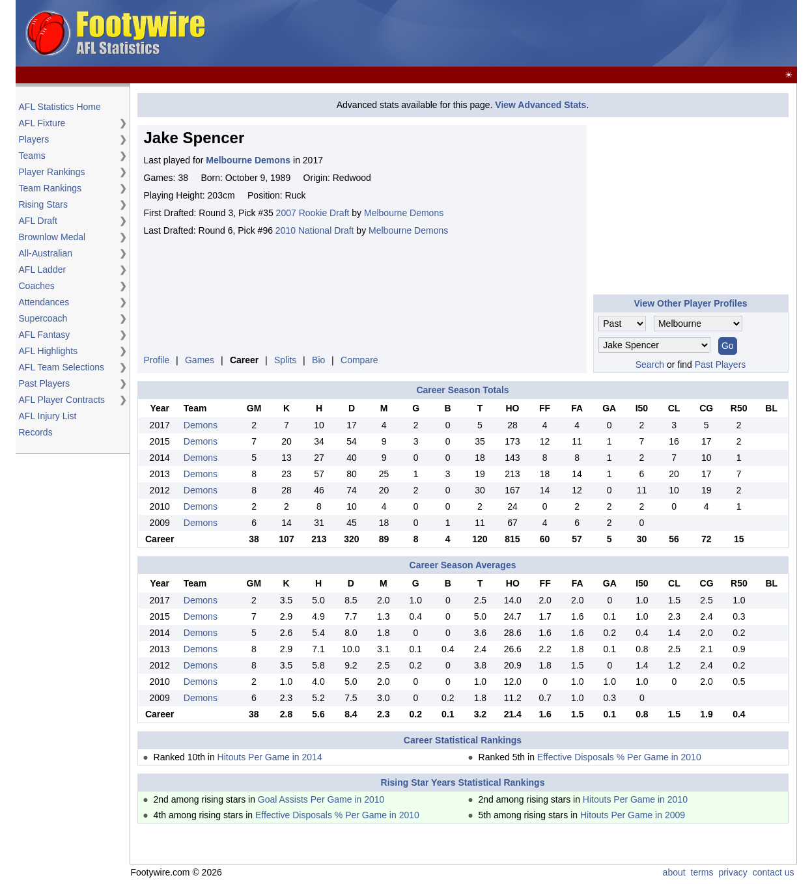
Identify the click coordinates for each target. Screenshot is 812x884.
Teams (32, 155)
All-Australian (45, 253)
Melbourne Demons (403, 213)
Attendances (44, 302)
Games (199, 360)
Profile (157, 360)
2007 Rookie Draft (313, 213)
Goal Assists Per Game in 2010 (321, 799)
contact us (773, 872)
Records (36, 432)
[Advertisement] (557, 34)
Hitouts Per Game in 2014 (269, 757)
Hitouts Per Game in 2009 (632, 815)
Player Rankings (52, 172)
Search (650, 364)
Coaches (37, 286)
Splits (285, 360)
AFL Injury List (48, 416)
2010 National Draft (314, 230)
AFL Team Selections (62, 367)
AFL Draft (38, 220)
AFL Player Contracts (62, 399)
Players (34, 139)
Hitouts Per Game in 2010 (635, 799)
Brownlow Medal (52, 237)
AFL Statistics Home (60, 107)
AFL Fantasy (44, 334)
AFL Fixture (42, 123)
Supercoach (43, 318)
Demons (200, 425)
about (674, 872)
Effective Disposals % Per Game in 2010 (619, 757)
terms (702, 872)
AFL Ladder (42, 269)
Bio (318, 360)
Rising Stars (43, 204)
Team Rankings (50, 188)
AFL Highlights (48, 351)
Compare (359, 360)
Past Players (44, 383)
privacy (732, 872)
